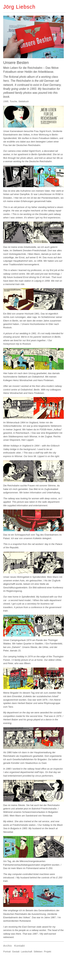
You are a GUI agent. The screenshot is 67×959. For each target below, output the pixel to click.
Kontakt (19, 945)
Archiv (7, 945)
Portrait (7, 951)
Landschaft (26, 951)
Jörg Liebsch (19, 7)
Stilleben (38, 951)
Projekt (47, 951)
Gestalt (15, 951)
